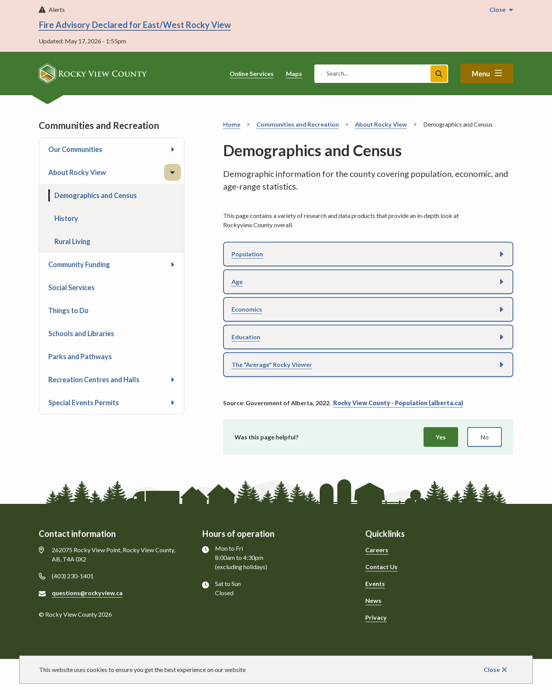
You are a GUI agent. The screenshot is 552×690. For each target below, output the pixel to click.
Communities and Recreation (297, 124)
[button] (368, 254)
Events (375, 583)
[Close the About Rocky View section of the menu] (172, 172)
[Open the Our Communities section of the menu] (172, 149)
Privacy (376, 617)
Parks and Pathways (80, 356)
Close (492, 669)
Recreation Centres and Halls (94, 379)
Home (231, 124)
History (66, 218)
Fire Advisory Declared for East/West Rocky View (135, 25)
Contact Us (381, 566)
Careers (376, 549)
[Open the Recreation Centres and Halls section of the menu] (172, 379)
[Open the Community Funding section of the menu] (172, 264)
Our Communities (75, 149)
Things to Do (68, 310)
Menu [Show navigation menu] (481, 73)
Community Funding (79, 264)
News (373, 600)
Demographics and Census (95, 195)
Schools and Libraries (81, 333)
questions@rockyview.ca (87, 592)
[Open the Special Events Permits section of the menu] (172, 402)
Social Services (71, 287)
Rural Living (72, 241)
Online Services (252, 73)
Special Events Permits (83, 402)
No (484, 437)
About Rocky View (77, 172)
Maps (294, 73)
